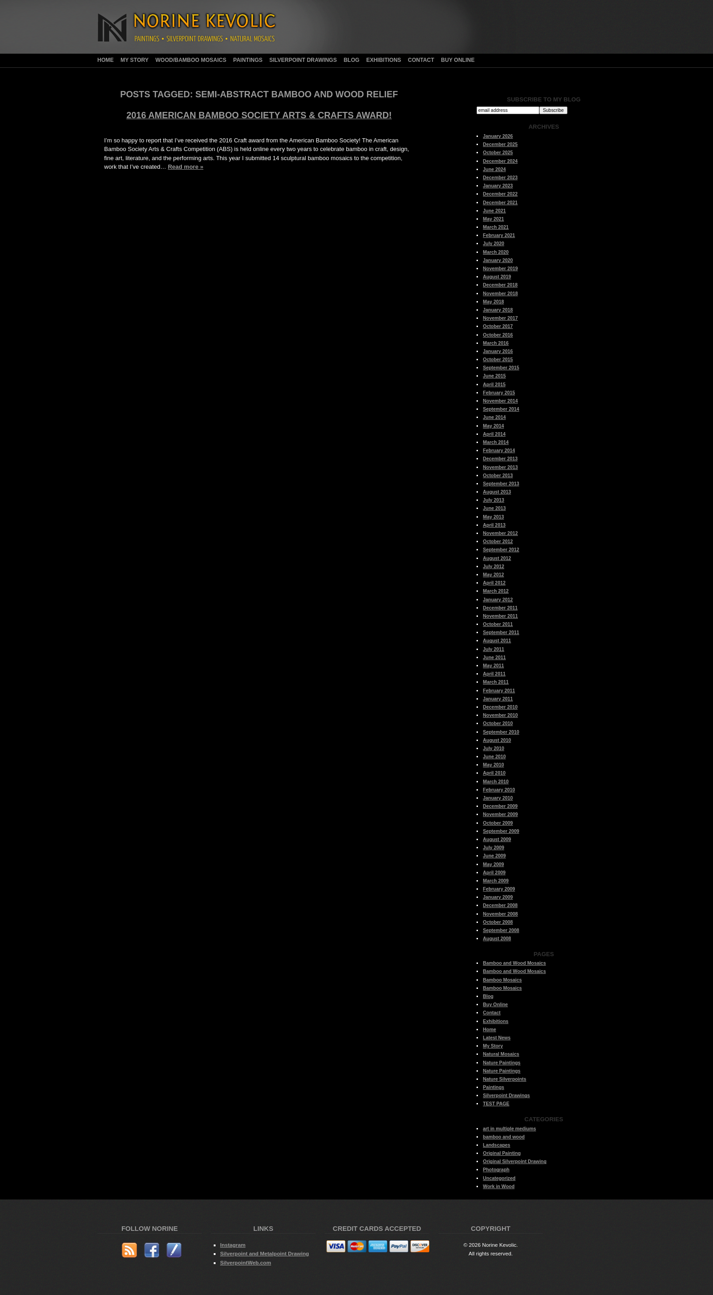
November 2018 (500, 293)
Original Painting (502, 1153)
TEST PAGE (496, 1103)
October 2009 (498, 823)
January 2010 (498, 798)
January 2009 (498, 897)
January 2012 (498, 599)
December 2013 (500, 458)
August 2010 (497, 740)
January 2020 (498, 260)
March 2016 (496, 343)
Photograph (496, 1169)
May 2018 (493, 301)
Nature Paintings (502, 1062)
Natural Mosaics (501, 1054)
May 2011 (493, 665)
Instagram (233, 1245)
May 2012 (493, 574)
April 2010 (494, 773)
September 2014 (501, 409)
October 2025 (498, 152)
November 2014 (500, 400)
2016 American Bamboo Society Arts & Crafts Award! (259, 115)
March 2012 (496, 591)
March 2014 (496, 442)
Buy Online (458, 60)
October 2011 (498, 624)
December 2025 (500, 144)
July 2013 (493, 500)
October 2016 (498, 335)
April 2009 (494, 872)
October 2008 (498, 922)
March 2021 (496, 227)
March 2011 (496, 682)
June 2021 (494, 210)
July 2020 (493, 243)
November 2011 (500, 616)
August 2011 (497, 640)
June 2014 (494, 417)
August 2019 (497, 276)
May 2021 (493, 219)
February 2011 (499, 690)
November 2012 (500, 533)
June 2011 (494, 657)
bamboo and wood (504, 1136)
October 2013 (498, 475)
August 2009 (497, 839)
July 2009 (493, 847)
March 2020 (496, 252)
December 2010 (500, 707)
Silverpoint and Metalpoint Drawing (264, 1253)
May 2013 (493, 516)
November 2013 (500, 467)
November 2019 (500, 268)
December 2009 (500, 806)
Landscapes (496, 1145)
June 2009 (494, 855)
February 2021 (499, 235)
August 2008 (497, 938)
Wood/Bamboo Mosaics (191, 60)
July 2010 (493, 748)
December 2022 (500, 194)
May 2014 (493, 425)
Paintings (247, 60)
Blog (352, 60)
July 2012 (493, 566)
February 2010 (499, 789)
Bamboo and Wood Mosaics (514, 963)
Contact (421, 60)
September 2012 (501, 549)
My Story (135, 60)
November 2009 (500, 814)
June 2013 (494, 508)
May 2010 (493, 764)
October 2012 (498, 541)
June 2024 (494, 169)
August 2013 (497, 491)
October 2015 (498, 359)
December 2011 (500, 607)
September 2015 (501, 367)
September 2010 (501, 732)
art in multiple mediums (509, 1128)
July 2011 (493, 649)
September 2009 (501, 831)
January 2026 (498, 136)
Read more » (185, 166)
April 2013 (494, 525)
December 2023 (500, 177)
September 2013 (501, 483)
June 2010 (494, 756)
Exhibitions (383, 60)
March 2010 (496, 781)
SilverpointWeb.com (245, 1262)
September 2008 (501, 930)
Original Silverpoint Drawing (515, 1161)
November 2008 (500, 914)
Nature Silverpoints (504, 1079)
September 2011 (501, 632)
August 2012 (497, 558)
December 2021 (500, 202)
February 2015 (499, 392)
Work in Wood (498, 1186)
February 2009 (499, 889)
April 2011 (494, 673)
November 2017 (500, 318)
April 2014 (494, 434)
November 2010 (500, 715)
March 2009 (496, 880)
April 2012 (494, 582)
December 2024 (500, 161)
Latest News (497, 1037)
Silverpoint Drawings (302, 60)
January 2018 (498, 309)
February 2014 (499, 450)
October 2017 (498, 326)
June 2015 (494, 375)
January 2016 (498, 351)
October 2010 (498, 723)
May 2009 (493, 864)
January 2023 (498, 185)
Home (105, 60)
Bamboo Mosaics (502, 980)
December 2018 (500, 284)
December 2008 (500, 905)
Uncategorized (499, 1178)
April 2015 (494, 384)
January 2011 (498, 698)
